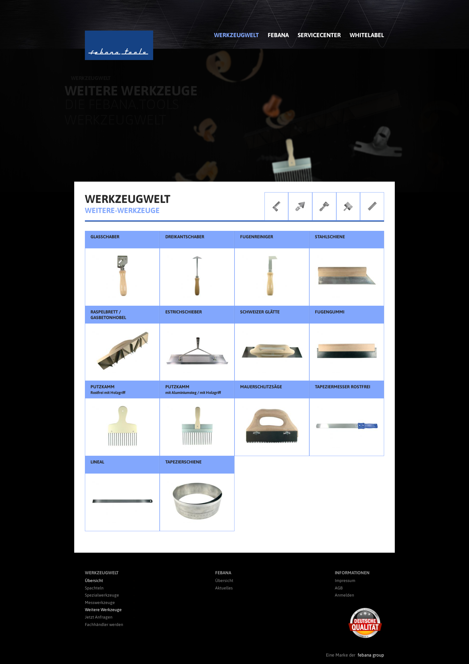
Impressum (345, 580)
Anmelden (344, 595)
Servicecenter (319, 34)
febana (278, 34)
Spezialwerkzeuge (102, 595)
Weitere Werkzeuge (103, 609)
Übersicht (94, 580)
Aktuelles (224, 588)
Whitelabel (367, 34)
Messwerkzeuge (100, 602)
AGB (339, 588)
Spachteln (94, 588)
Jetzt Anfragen (99, 617)
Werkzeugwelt (236, 34)
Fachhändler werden (104, 624)
